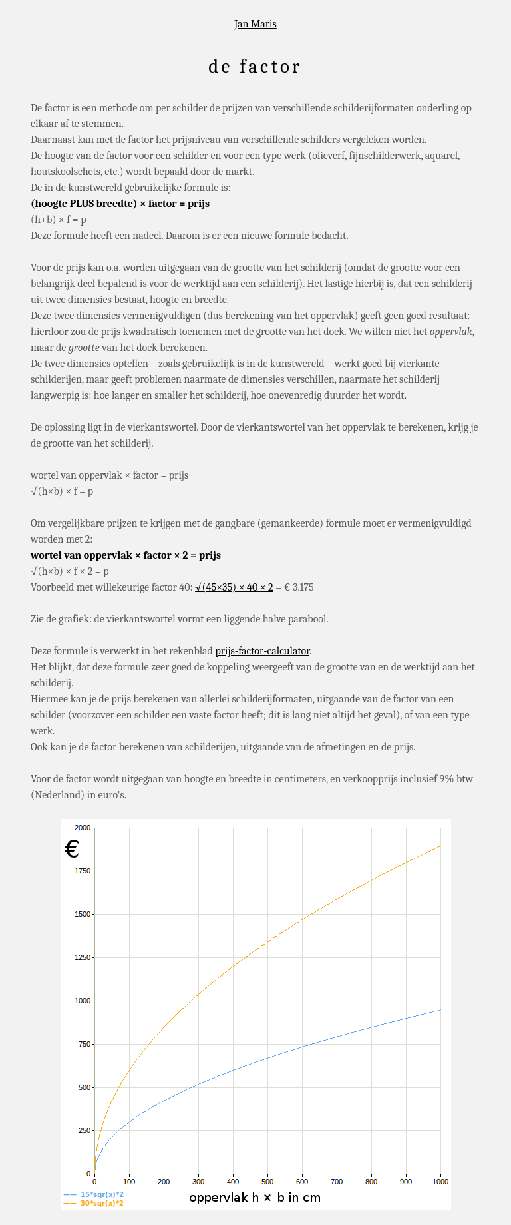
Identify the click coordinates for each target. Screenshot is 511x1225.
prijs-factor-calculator (262, 651)
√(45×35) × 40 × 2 (234, 587)
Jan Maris (255, 24)
